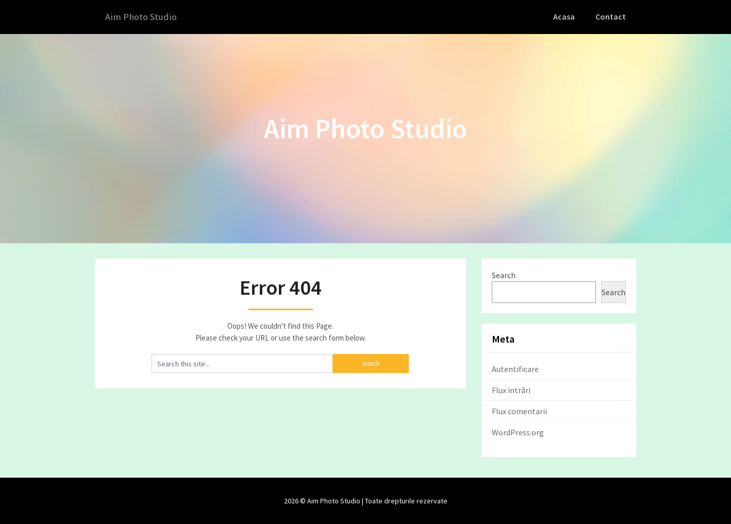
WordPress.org (518, 432)
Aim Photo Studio (143, 16)
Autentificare (515, 368)
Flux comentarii (519, 410)
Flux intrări (511, 389)
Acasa (566, 16)
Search (504, 274)
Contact (611, 16)
